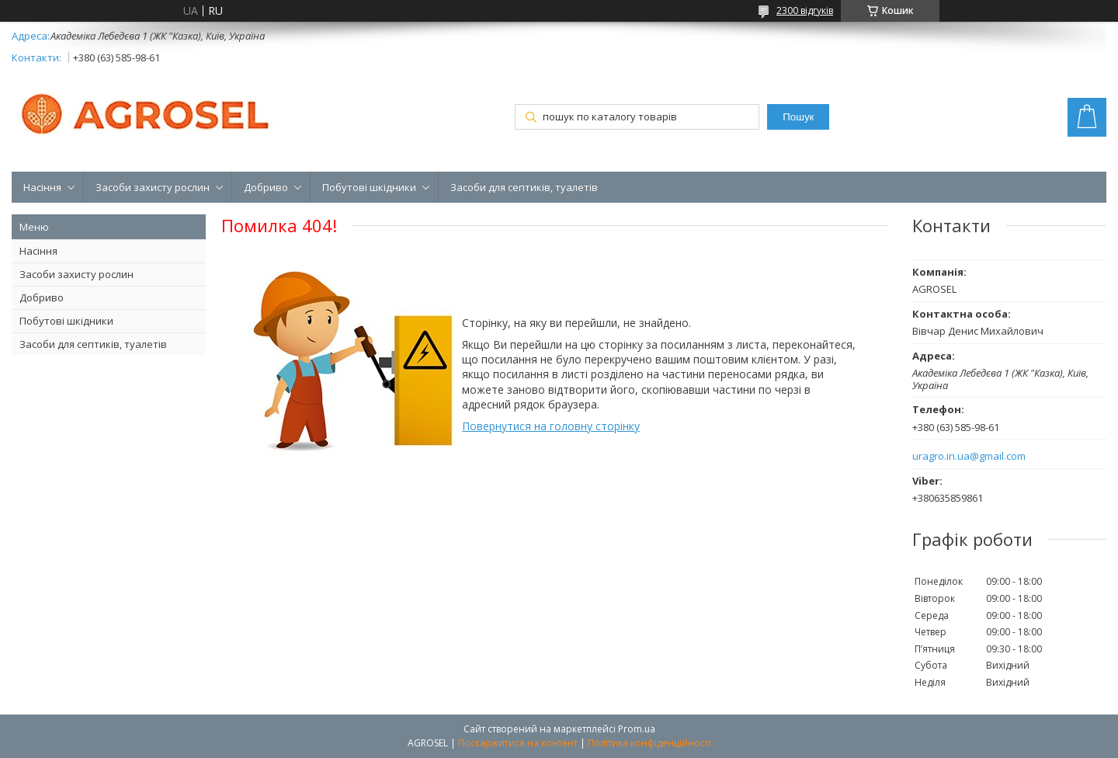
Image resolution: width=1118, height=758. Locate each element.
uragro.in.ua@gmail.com (969, 456)
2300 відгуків (804, 10)
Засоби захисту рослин (152, 187)
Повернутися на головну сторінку (551, 426)
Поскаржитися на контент (518, 742)
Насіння (42, 187)
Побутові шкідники (369, 187)
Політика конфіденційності (649, 742)
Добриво (266, 187)
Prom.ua (636, 728)
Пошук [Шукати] (798, 117)
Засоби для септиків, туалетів (524, 187)
